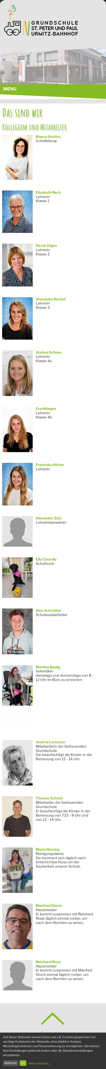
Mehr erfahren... (40, 1063)
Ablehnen (10, 1063)
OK (23, 1063)
